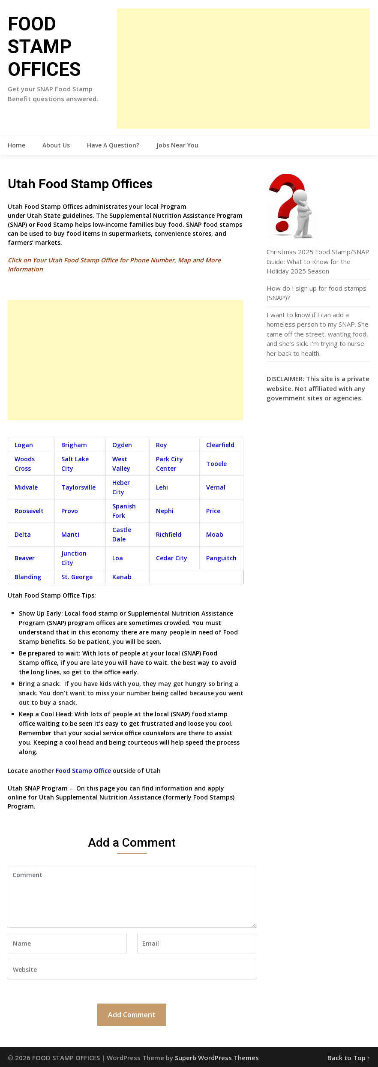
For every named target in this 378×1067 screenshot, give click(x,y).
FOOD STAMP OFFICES (44, 47)
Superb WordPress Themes (217, 1057)
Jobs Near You (177, 145)
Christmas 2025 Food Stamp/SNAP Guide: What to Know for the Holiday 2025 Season (318, 261)
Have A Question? (113, 145)
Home (16, 145)
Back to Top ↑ (349, 1057)
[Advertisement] (244, 69)
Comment (132, 897)
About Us (56, 145)
